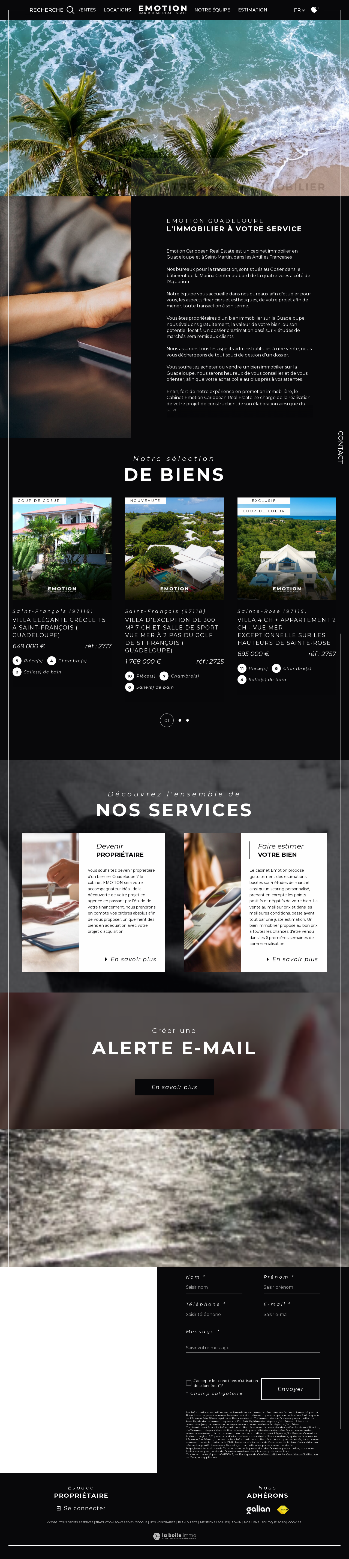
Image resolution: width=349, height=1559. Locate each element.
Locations (117, 10)
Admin (236, 1522)
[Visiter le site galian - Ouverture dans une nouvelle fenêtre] (258, 1509)
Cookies (294, 1522)
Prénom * (279, 1277)
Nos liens (251, 1522)
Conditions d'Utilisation (302, 1454)
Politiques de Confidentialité (258, 1454)
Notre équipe (212, 10)
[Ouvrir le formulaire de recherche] (51, 10)
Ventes (86, 10)
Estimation (252, 10)
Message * (203, 1332)
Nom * (196, 1277)
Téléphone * (206, 1304)
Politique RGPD (274, 1522)
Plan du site (187, 1522)
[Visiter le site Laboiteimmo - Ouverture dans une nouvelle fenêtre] (174, 1542)
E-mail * (277, 1304)
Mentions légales (214, 1522)
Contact (341, 447)
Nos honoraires (162, 1522)
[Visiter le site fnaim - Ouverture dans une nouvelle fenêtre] (283, 1510)
